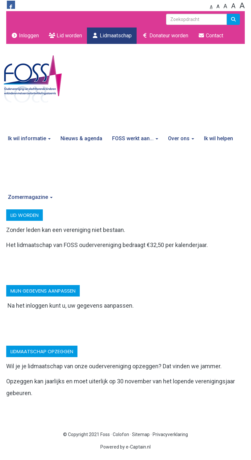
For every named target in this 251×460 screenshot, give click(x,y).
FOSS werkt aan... (135, 138)
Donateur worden (165, 35)
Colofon (121, 434)
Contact (210, 35)
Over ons (181, 138)
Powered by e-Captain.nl (125, 447)
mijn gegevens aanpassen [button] (42, 290)
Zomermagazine (30, 197)
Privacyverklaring (170, 434)
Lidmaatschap (112, 35)
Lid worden (65, 35)
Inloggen (25, 35)
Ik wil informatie (29, 138)
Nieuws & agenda (81, 138)
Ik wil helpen (218, 138)
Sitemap (141, 434)
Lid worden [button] (24, 215)
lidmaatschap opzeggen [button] (41, 351)
